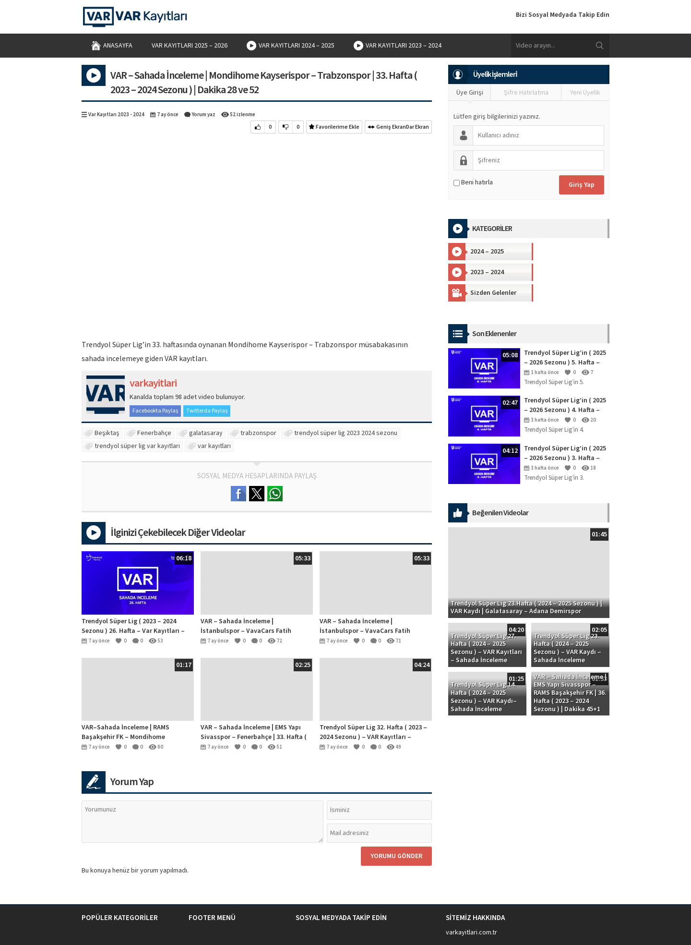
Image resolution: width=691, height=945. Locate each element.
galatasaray (206, 433)
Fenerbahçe (154, 433)
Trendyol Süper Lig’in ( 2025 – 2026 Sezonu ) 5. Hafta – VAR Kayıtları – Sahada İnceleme (565, 337)
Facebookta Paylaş (155, 411)
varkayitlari (153, 383)
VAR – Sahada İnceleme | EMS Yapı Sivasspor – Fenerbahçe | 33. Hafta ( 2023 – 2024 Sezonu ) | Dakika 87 (254, 732)
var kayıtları (214, 446)
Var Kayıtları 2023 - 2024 (116, 114)
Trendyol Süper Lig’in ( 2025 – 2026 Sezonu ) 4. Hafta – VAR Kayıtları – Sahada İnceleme (565, 384)
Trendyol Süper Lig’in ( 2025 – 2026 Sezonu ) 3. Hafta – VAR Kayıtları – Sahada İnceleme (565, 432)
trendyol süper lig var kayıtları (137, 446)
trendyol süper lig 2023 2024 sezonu (345, 433)
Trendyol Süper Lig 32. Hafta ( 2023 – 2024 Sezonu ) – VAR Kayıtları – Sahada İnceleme (373, 732)
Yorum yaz (203, 114)
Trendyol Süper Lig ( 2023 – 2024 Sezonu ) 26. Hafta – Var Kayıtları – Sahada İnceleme (133, 626)
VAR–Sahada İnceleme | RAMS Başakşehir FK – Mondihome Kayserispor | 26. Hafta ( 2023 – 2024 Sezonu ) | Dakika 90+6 (134, 732)
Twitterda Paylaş (206, 411)
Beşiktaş (107, 433)
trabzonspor (258, 433)
